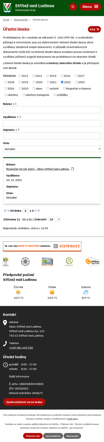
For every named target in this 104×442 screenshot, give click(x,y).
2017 (81, 75)
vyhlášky (62, 95)
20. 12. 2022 (14, 180)
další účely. (72, 418)
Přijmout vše (33, 435)
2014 (38, 75)
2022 (67, 82)
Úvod (6, 19)
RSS (94, 29)
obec (39, 88)
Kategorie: (9, 75)
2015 (53, 75)
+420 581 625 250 (21, 347)
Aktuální (11, 197)
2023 (81, 82)
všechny (13, 95)
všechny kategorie (37, 95)
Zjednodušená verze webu (24, 402)
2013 (24, 75)
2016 (67, 75)
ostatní (54, 88)
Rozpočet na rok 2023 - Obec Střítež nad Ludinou (40, 169)
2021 (53, 82)
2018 (11, 82)
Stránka (15, 210)
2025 (25, 88)
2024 (11, 88)
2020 (39, 82)
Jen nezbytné (53, 435)
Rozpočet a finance (78, 88)
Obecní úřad (21, 19)
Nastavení (72, 435)
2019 (25, 82)
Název (8, 104)
